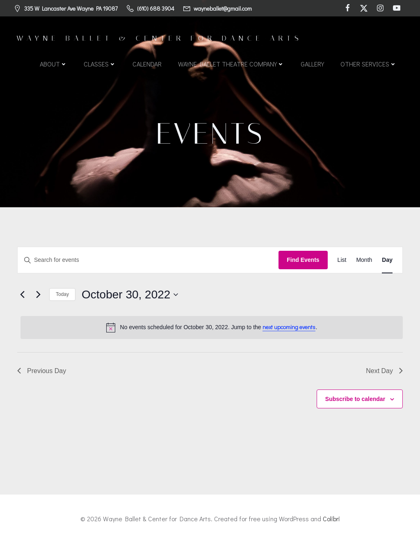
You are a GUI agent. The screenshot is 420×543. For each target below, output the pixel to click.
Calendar (147, 64)
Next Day (384, 370)
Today (62, 294)
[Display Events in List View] (342, 260)
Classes (100, 64)
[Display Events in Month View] (364, 260)
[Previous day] (22, 295)
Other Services (368, 64)
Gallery (312, 64)
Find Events (303, 260)
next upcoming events (288, 327)
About (53, 64)
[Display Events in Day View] (387, 260)
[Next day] (38, 295)
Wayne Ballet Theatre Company (231, 64)
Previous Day (41, 370)
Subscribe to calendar (355, 399)
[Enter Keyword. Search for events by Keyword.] (148, 260)
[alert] (212, 327)
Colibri (331, 518)
